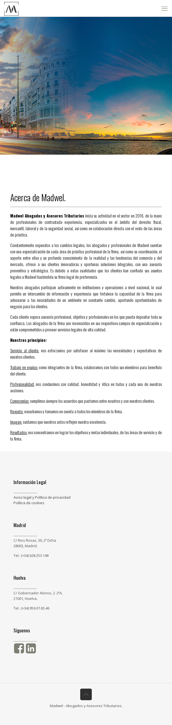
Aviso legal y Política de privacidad (42, 497)
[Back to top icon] (86, 694)
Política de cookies (29, 502)
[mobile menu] (164, 8)
